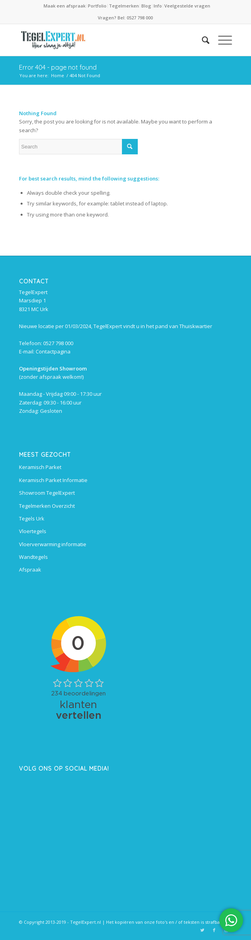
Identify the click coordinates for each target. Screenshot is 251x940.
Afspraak (30, 569)
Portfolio (97, 6)
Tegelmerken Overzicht (47, 505)
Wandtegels (33, 556)
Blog (146, 6)
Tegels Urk (31, 518)
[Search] (201, 40)
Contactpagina (53, 351)
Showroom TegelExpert (47, 492)
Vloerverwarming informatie (52, 544)
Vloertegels (32, 531)
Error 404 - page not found (58, 67)
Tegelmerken (124, 6)
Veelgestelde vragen (187, 6)
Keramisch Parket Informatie (53, 480)
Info (158, 6)
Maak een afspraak (65, 6)
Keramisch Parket (40, 467)
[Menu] (221, 40)
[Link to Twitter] (202, 930)
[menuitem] (65, 6)
